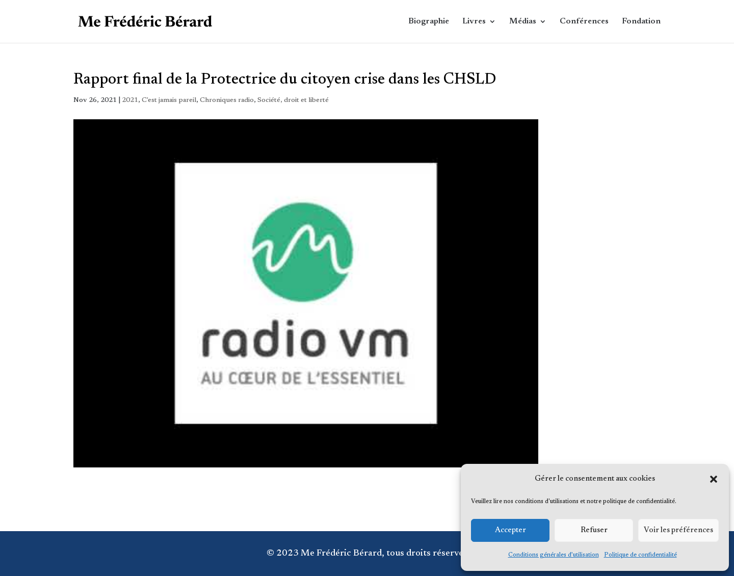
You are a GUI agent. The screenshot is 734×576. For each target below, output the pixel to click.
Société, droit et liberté (293, 100)
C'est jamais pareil (169, 100)
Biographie (428, 21)
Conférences (584, 21)
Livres (474, 21)
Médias (522, 21)
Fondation (641, 21)
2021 (130, 100)
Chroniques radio (227, 100)
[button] (714, 479)
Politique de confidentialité (640, 555)
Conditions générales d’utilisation (553, 555)
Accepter (510, 530)
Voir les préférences (678, 530)
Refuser (594, 530)
